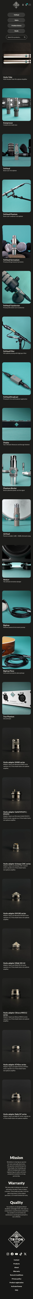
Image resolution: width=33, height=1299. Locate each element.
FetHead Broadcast (10, 397)
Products (16, 1264)
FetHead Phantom (10, 214)
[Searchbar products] (16, 37)
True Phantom (8, 717)
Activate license (16, 1286)
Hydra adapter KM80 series (14, 762)
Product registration (16, 1282)
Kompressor (8, 123)
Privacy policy (16, 1279)
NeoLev (6, 580)
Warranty (16, 1271)
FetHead (6, 168)
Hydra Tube (7, 77)
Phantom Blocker (10, 488)
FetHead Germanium (11, 260)
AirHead (6, 534)
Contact (16, 1260)
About (16, 1267)
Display (6, 442)
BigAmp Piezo (8, 671)
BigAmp (6, 625)
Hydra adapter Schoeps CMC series (17, 864)
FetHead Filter (9, 351)
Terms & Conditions (16, 1275)
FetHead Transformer (11, 305)
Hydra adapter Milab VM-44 (14, 963)
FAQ (16, 1290)
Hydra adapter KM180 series (14, 913)
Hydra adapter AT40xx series (14, 1064)
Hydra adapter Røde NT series (15, 1114)
